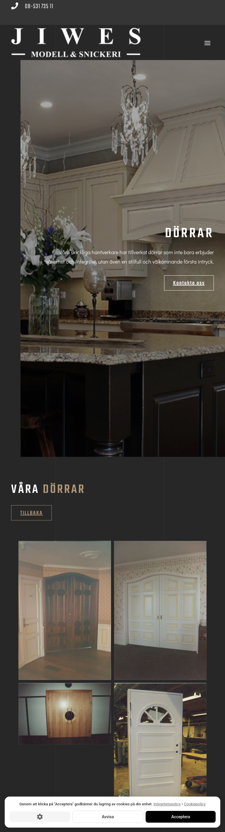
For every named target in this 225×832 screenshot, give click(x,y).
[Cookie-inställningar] (39, 816)
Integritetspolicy (167, 804)
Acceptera (180, 816)
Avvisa (108, 816)
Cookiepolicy (195, 804)
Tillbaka (31, 513)
